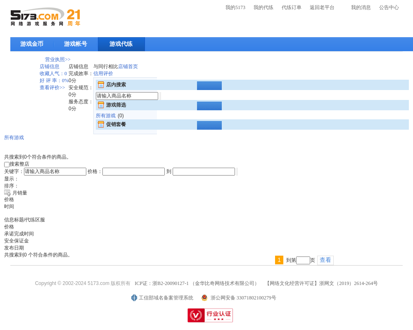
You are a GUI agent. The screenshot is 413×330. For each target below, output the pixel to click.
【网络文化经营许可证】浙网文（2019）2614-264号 (321, 283)
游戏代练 (121, 44)
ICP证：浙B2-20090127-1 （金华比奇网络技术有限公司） (197, 283)
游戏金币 (31, 44)
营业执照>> (58, 59)
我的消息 (361, 7)
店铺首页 (128, 66)
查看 (325, 260)
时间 (9, 206)
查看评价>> (52, 87)
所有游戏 (106, 116)
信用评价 (103, 73)
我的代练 (263, 7)
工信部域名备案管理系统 (166, 298)
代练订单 (291, 7)
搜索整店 (16, 164)
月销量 (19, 193)
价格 (9, 199)
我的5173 (235, 7)
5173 (45, 16)
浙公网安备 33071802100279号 (243, 298)
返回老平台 (322, 7)
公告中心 (389, 7)
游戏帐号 (75, 44)
